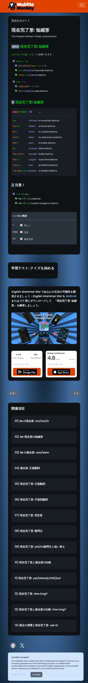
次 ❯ (76, 393)
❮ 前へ (13, 393)
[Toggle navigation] (82, 5)
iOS (22, 301)
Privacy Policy (19, 674)
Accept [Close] (36, 674)
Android (71, 296)
